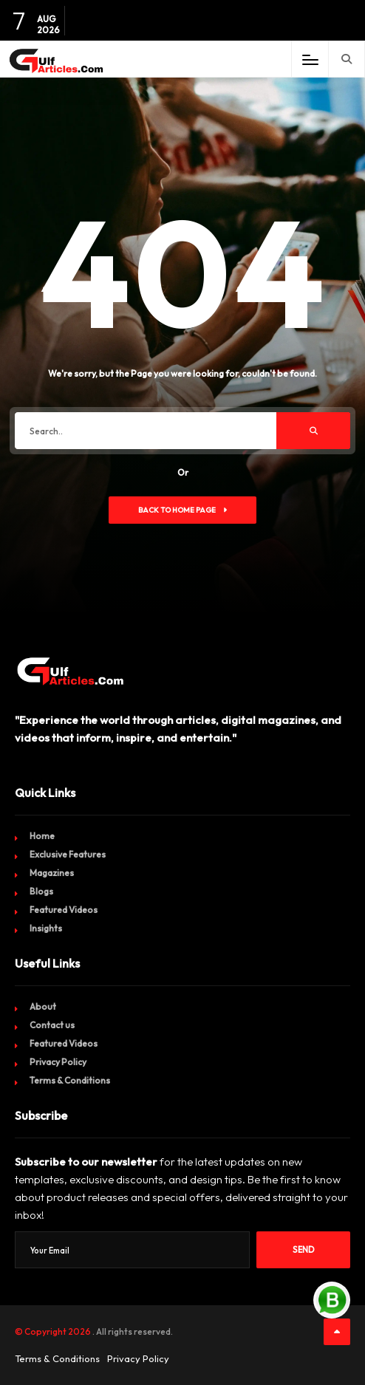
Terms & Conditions (70, 1080)
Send (304, 1250)
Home (42, 835)
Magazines (52, 872)
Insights (46, 928)
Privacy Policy (58, 1061)
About (43, 1006)
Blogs (41, 891)
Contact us (52, 1024)
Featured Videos (64, 909)
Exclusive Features (68, 854)
